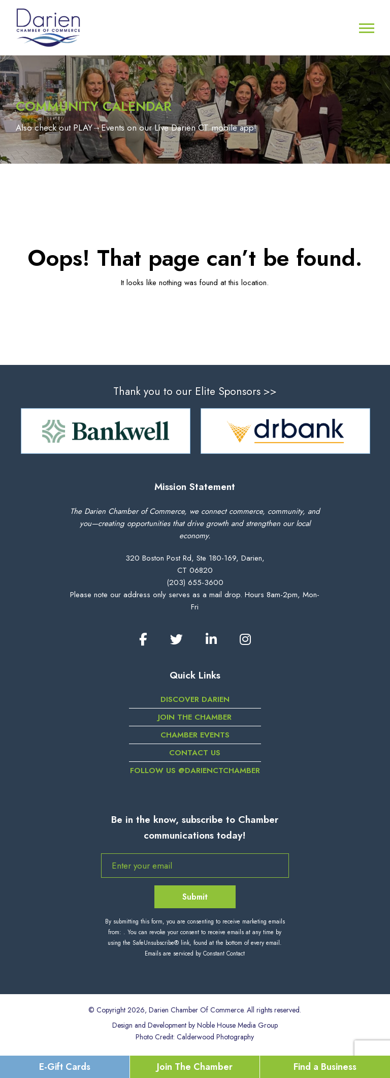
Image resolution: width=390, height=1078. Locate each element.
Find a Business (325, 1066)
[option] (105, 431)
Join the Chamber (195, 717)
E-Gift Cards (64, 1066)
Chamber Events (195, 735)
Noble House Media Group (237, 1025)
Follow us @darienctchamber (195, 770)
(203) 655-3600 (195, 582)
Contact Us (194, 752)
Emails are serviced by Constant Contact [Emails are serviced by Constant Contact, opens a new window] (195, 953)
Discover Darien (195, 699)
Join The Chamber (195, 1066)
